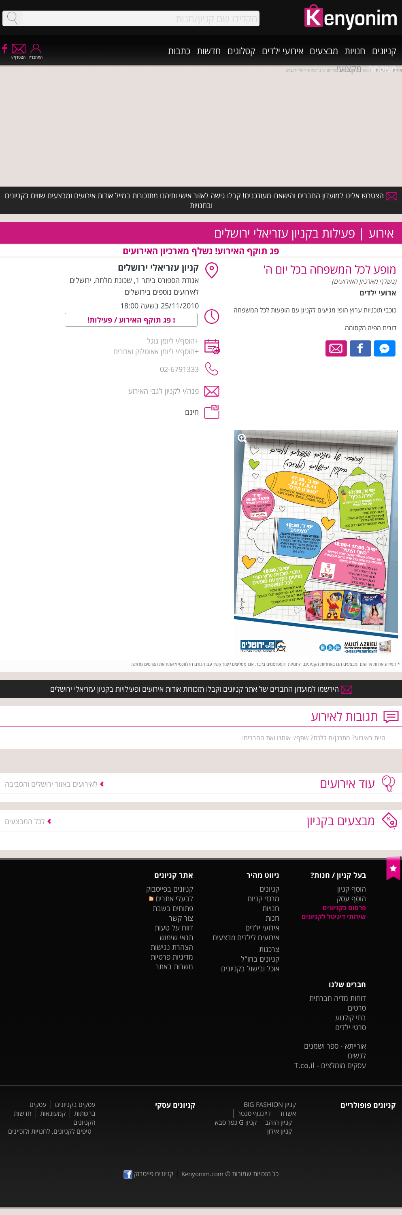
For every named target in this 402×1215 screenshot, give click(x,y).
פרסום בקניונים (344, 907)
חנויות (355, 51)
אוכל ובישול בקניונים (250, 968)
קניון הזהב (278, 1122)
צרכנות (269, 949)
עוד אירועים (347, 783)
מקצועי (349, 68)
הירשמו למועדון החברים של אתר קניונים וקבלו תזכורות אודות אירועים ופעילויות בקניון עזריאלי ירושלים (201, 689)
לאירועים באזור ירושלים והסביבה (51, 784)
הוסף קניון (351, 889)
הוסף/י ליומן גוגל (171, 341)
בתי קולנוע (350, 1017)
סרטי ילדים (350, 1027)
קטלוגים (241, 51)
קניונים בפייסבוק (169, 889)
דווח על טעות (174, 927)
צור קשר (181, 918)
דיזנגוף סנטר (254, 1113)
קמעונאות (53, 1113)
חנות (272, 918)
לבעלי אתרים (171, 898)
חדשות (209, 51)
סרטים (357, 1008)
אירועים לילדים (258, 937)
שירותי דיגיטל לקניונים (334, 916)
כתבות (179, 51)
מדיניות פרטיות (172, 957)
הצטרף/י (18, 54)
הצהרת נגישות (172, 947)
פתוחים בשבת (173, 908)
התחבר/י (36, 54)
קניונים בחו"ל (260, 959)
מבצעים (324, 51)
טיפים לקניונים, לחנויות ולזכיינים (49, 1131)
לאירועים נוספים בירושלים (162, 292)
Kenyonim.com (202, 1174)
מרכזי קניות (263, 898)
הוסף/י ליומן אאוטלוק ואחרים (154, 351)
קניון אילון (279, 1131)
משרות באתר (174, 966)
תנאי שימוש (176, 937)
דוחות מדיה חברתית (337, 998)
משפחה (382, 68)
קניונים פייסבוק (148, 1173)
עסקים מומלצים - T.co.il (330, 1065)
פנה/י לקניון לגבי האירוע (163, 391)
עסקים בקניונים (75, 1104)
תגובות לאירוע (344, 716)
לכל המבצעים (25, 821)
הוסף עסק (351, 898)
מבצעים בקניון (341, 820)
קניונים (384, 51)
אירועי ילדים (282, 51)
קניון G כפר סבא (236, 1122)
